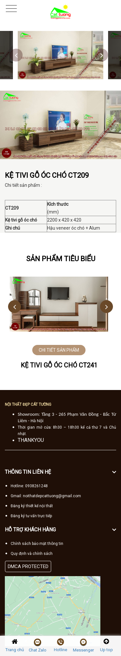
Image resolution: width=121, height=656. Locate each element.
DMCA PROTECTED (28, 566)
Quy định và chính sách (32, 553)
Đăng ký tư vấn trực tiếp (31, 516)
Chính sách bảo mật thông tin (37, 543)
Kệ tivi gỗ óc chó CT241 (59, 365)
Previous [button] (16, 55)
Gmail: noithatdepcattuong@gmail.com (46, 496)
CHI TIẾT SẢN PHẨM (59, 350)
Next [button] (101, 55)
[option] (60, 55)
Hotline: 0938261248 (29, 486)
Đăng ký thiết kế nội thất (32, 506)
